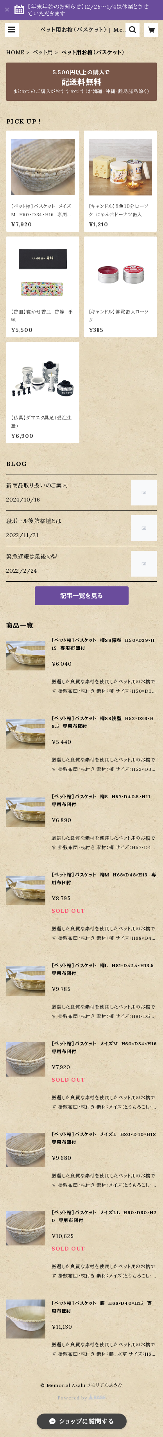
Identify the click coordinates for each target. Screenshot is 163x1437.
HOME (15, 52)
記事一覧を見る (81, 596)
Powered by (81, 1398)
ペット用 (43, 52)
